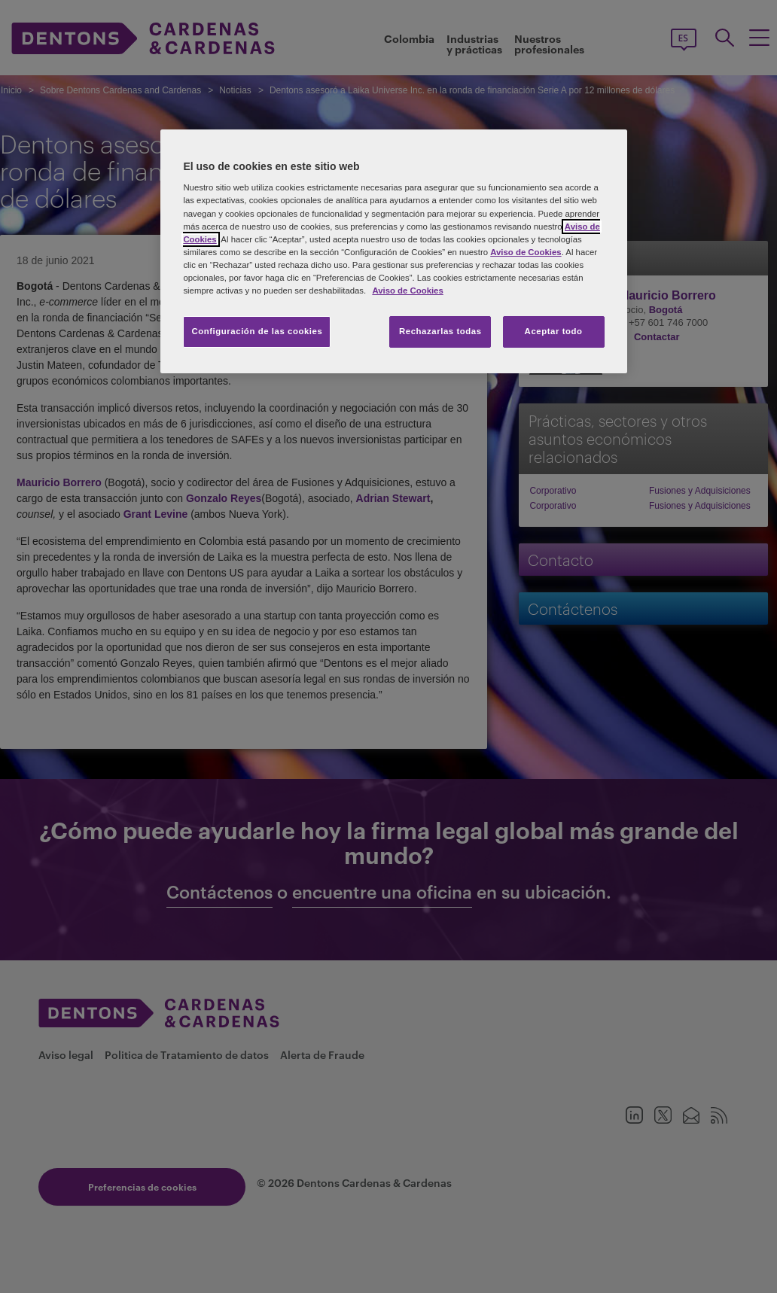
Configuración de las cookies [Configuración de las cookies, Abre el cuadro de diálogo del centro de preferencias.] (256, 331)
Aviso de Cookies (525, 252)
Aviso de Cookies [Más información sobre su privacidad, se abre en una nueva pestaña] (407, 290)
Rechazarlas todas (440, 331)
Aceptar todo (554, 331)
